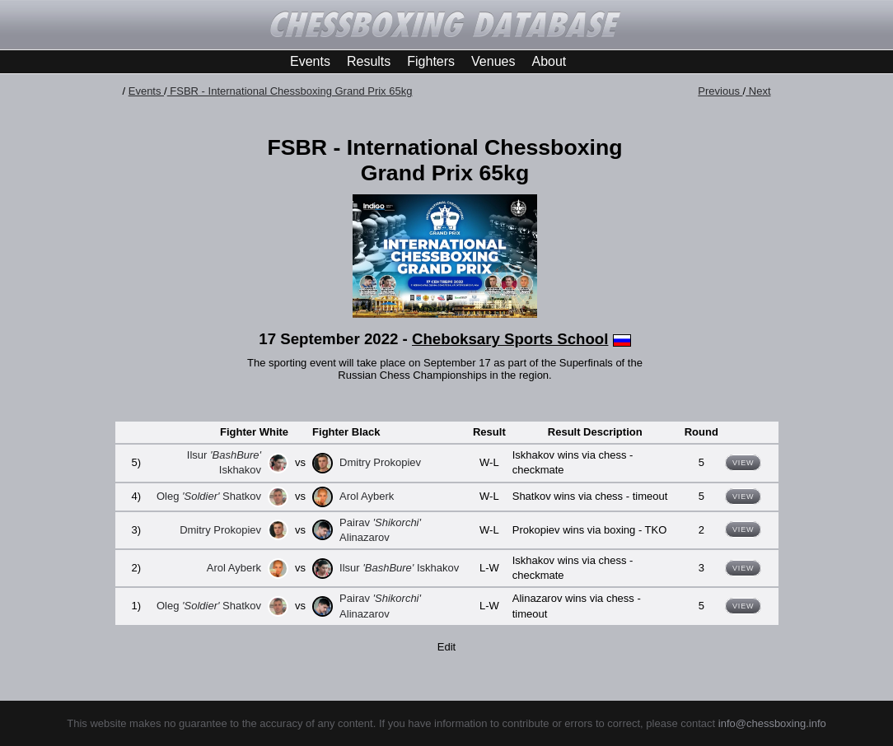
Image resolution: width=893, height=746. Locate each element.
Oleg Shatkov (209, 496)
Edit (446, 647)
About (548, 61)
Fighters (431, 61)
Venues (493, 61)
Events (310, 61)
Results (368, 61)
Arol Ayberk (366, 496)
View (743, 463)
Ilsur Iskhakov (399, 568)
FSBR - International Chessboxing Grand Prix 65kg (290, 91)
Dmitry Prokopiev (380, 462)
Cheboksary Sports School (510, 338)
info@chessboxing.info (772, 723)
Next (758, 91)
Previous (720, 91)
